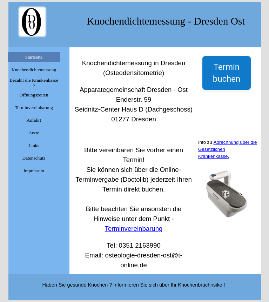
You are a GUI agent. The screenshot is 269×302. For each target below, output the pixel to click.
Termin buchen (226, 73)
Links (33, 145)
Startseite (34, 57)
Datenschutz (34, 158)
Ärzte (34, 132)
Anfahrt (34, 120)
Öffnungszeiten (34, 95)
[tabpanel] (134, 160)
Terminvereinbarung (34, 107)
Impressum (33, 170)
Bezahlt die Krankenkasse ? (33, 83)
